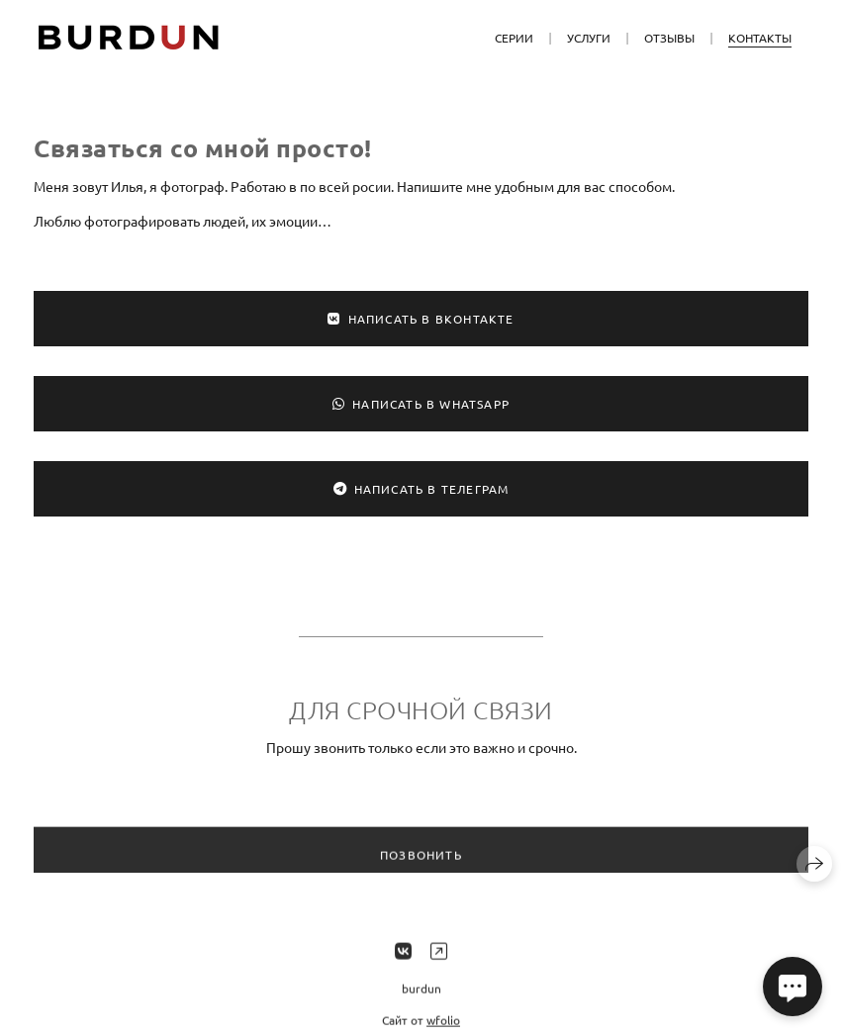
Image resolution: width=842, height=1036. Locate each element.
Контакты (760, 38)
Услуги (588, 38)
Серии (514, 38)
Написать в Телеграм (421, 489)
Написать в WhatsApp (421, 404)
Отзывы (669, 38)
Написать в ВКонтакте (420, 319)
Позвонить (421, 863)
